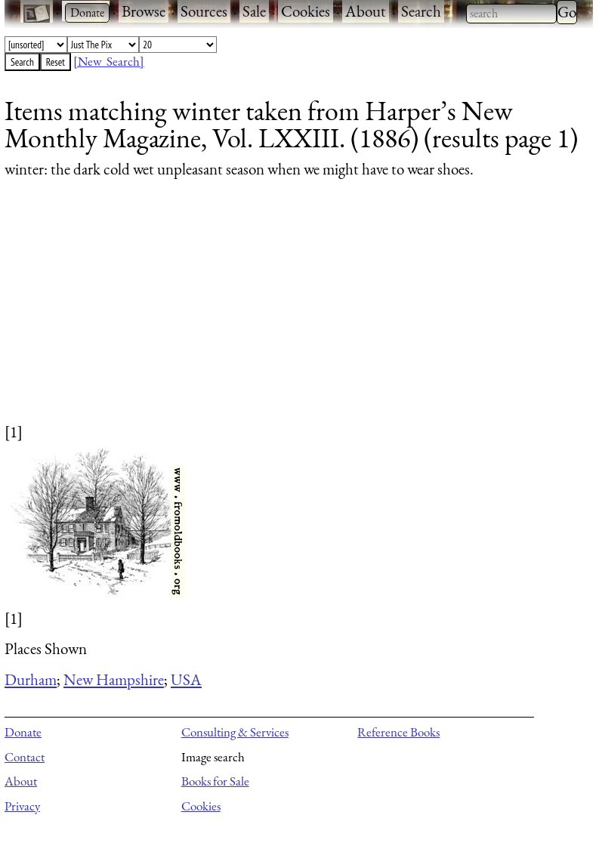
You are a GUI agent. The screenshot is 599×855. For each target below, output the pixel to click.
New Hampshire (113, 679)
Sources (204, 11)
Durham (31, 679)
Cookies (305, 11)
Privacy (22, 806)
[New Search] (108, 61)
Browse (143, 11)
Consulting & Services (235, 732)
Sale (254, 11)
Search (421, 11)
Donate (23, 732)
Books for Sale (215, 781)
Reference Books (398, 732)
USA (186, 679)
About (365, 11)
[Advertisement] (289, 315)
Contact (25, 757)
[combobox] (511, 13)
